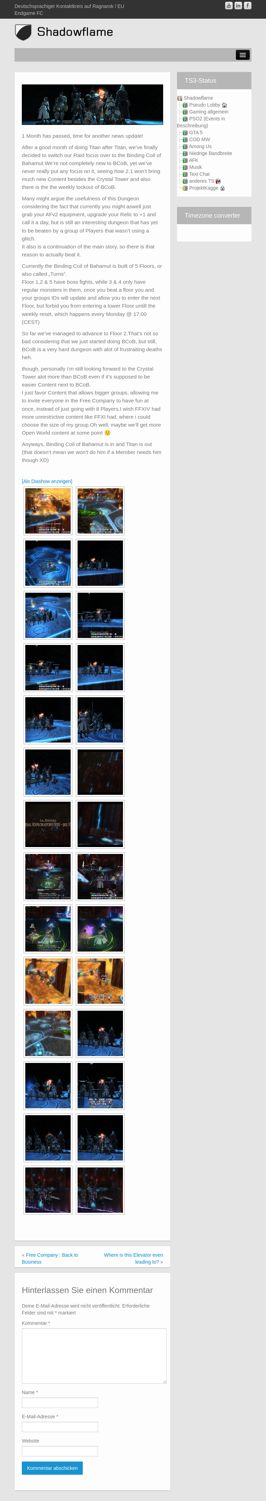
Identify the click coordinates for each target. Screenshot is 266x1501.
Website (30, 1441)
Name (30, 1392)
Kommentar (36, 1323)
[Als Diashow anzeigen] (47, 481)
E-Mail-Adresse (40, 1416)
